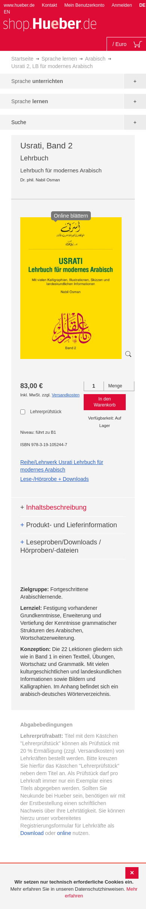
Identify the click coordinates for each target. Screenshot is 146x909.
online (64, 833)
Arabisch (95, 59)
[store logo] (49, 23)
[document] (73, 889)
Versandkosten (66, 395)
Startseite (22, 59)
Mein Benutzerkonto (84, 5)
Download (32, 833)
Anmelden (122, 5)
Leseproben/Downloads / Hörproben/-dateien (60, 546)
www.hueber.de (19, 5)
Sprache (37, 81)
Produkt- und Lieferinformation (68, 525)
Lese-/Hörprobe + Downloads (54, 479)
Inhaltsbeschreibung (53, 507)
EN (7, 12)
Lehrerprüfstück (45, 411)
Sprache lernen (59, 59)
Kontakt (49, 5)
